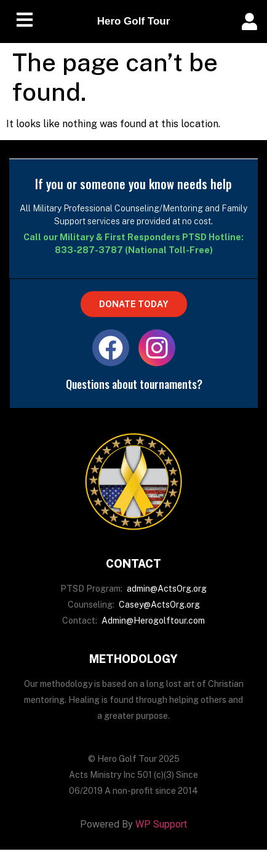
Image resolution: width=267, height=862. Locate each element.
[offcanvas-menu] (249, 21)
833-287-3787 (89, 250)
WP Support (161, 824)
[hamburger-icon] (24, 21)
